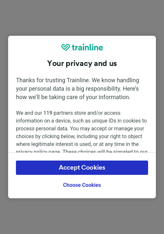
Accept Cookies (82, 167)
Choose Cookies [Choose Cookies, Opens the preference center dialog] (82, 185)
